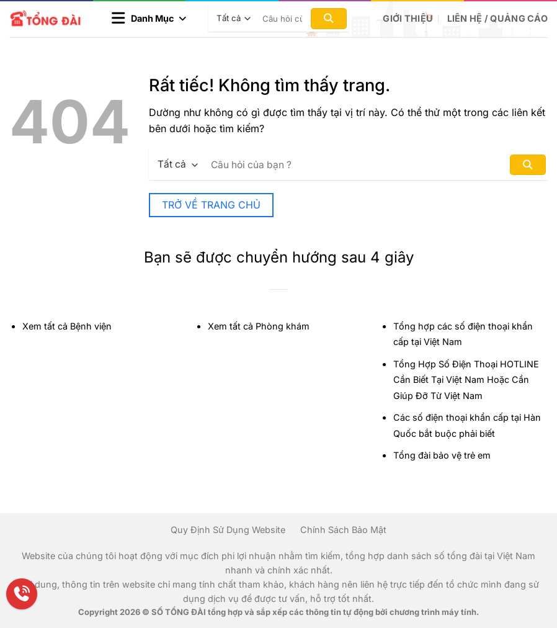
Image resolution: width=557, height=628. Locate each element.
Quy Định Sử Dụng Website (228, 529)
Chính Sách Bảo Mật (343, 529)
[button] (148, 18)
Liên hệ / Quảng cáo (497, 18)
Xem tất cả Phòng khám (259, 326)
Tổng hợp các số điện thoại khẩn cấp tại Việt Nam (463, 334)
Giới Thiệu (408, 18)
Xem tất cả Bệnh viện (67, 326)
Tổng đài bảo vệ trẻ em (442, 455)
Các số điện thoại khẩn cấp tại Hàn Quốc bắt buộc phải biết (467, 425)
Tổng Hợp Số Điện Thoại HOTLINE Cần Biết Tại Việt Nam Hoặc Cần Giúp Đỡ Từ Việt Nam (466, 380)
